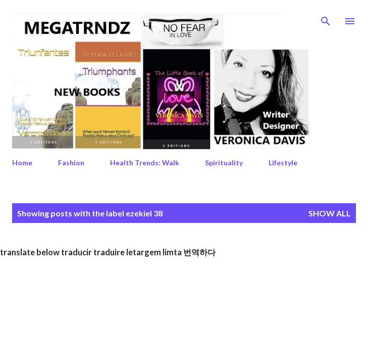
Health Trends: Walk (144, 162)
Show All (329, 213)
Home (22, 162)
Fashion (71, 162)
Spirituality (224, 162)
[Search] (326, 18)
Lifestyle (283, 162)
